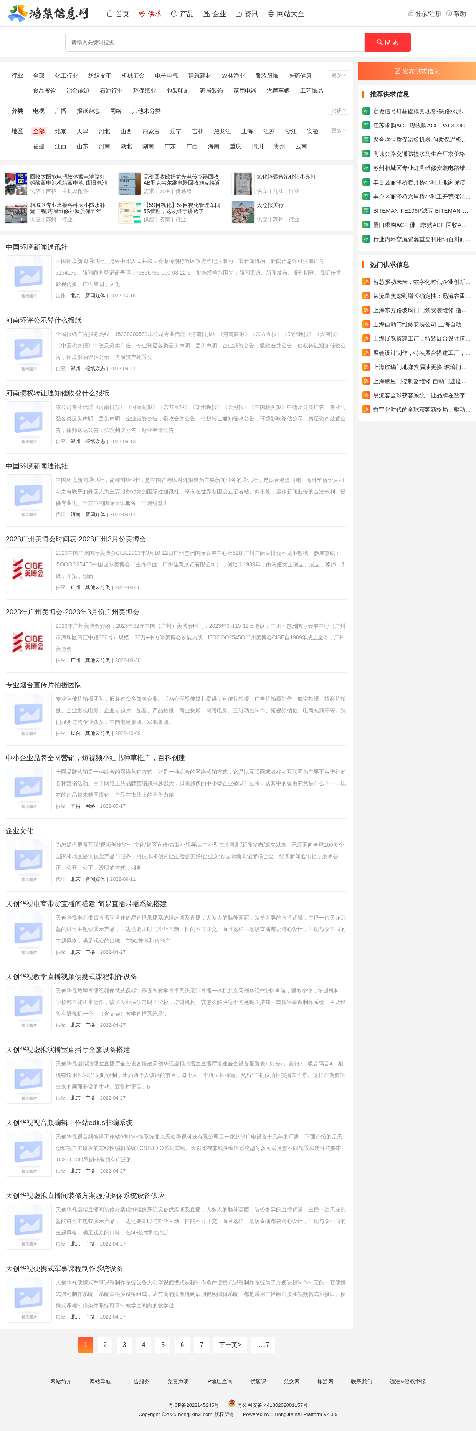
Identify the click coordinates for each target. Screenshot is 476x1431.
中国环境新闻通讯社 (37, 247)
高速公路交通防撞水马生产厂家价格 (413, 153)
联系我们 (361, 1381)
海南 (214, 146)
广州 (76, 587)
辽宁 (176, 131)
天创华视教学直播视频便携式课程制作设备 (71, 977)
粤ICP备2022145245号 (193, 1405)
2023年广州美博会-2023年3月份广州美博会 (72, 612)
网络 (116, 111)
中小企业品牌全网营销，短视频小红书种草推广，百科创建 (95, 758)
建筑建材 (200, 75)
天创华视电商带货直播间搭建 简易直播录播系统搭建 (86, 904)
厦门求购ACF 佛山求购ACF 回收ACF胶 (416, 224)
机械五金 (133, 75)
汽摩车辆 (278, 90)
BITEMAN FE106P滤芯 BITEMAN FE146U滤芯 (416, 210)
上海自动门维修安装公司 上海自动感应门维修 (416, 324)
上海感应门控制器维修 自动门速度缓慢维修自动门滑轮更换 (416, 381)
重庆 (235, 146)
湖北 (126, 146)
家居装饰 (211, 90)
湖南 (148, 146)
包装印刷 (178, 90)
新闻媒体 (95, 295)
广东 (170, 146)
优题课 (258, 1381)
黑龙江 (222, 131)
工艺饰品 (311, 90)
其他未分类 (146, 111)
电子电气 (166, 75)
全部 (39, 75)
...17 (263, 1345)
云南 (301, 146)
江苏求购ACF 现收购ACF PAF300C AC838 (416, 125)
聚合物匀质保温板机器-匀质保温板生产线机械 (416, 139)
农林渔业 (233, 75)
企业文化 (19, 831)
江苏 (269, 131)
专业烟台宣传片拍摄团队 (44, 685)
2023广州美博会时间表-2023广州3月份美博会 (76, 539)
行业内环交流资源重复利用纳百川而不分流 (416, 239)
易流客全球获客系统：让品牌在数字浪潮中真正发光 (416, 395)
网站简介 (61, 1381)
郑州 (76, 368)
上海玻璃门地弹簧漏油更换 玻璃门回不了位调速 (416, 367)
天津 (82, 131)
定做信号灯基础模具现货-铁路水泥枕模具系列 (416, 111)
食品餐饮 (44, 90)
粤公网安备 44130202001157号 (268, 1405)
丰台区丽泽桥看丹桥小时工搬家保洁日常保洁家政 (416, 182)
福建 (39, 146)
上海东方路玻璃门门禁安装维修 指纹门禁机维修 (416, 310)
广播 (60, 111)
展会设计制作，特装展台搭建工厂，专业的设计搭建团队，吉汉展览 (416, 352)
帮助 (456, 13)
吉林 (197, 131)
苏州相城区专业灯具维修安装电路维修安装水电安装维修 (416, 168)
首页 (117, 14)
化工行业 (66, 75)
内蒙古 (151, 131)
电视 (39, 111)
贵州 (279, 146)
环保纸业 (144, 90)
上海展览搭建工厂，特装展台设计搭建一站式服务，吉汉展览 (416, 338)
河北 (104, 131)
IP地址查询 (219, 1381)
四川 (257, 146)
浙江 (291, 131)
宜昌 (76, 806)
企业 (214, 14)
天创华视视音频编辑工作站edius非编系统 (69, 1123)
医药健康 (300, 75)
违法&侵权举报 (407, 1381)
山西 (126, 131)
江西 (60, 146)
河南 (104, 146)
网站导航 (100, 1381)
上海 (247, 131)
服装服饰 (266, 75)
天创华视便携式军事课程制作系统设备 (64, 1268)
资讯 (246, 14)
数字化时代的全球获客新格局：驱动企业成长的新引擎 (416, 409)
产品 (182, 14)
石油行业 (111, 90)
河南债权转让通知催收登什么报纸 (57, 393)
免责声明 (178, 1381)
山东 (82, 146)
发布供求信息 (417, 71)
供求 (150, 14)
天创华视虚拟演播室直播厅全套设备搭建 (68, 1050)
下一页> (230, 1345)
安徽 (313, 131)
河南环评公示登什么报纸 (44, 320)
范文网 (292, 1381)
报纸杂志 (88, 111)
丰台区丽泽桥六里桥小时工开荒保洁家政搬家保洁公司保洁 (416, 196)
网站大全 (286, 14)
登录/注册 (424, 13)
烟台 (76, 733)
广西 (192, 146)
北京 (60, 131)
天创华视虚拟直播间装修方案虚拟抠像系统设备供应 (85, 1195)
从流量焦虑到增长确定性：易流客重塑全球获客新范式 (416, 295)
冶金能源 (77, 90)
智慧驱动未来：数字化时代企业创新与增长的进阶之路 (416, 281)
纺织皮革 (99, 75)
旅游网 (325, 1381)
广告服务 (139, 1381)
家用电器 (244, 90)
